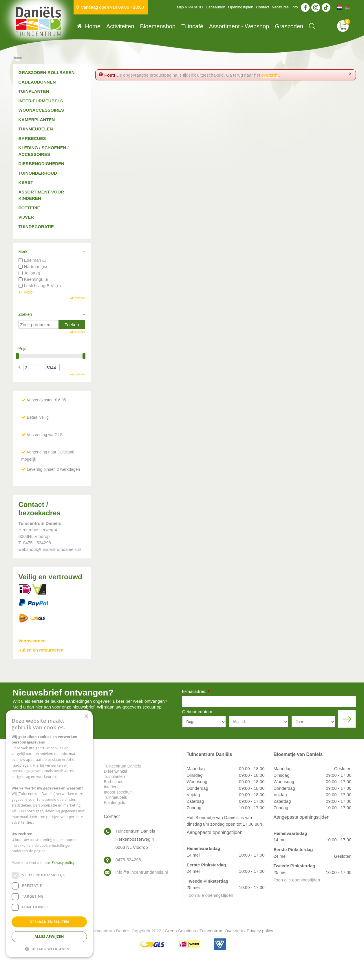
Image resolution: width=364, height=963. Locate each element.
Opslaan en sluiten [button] (49, 921)
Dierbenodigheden (41, 163)
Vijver (26, 217)
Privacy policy (260, 930)
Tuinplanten (34, 91)
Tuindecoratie (36, 226)
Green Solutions (180, 930)
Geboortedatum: (197, 711)
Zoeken (25, 314)
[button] (49, 948)
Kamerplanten (37, 119)
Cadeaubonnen (37, 82)
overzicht (270, 75)
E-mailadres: (196, 692)
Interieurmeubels (41, 100)
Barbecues (32, 138)
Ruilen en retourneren (41, 649)
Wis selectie (77, 298)
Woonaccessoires (41, 110)
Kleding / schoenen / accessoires (44, 151)
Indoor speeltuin (118, 792)
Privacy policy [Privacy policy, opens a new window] (63, 862)
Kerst (26, 182)
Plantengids (114, 802)
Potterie (29, 207)
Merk (23, 251)
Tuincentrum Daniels (122, 766)
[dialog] (49, 833)
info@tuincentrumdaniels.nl (142, 872)
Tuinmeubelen (36, 128)
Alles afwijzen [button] (49, 936)
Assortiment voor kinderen (41, 195)
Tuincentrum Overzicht (221, 930)
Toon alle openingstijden (210, 895)
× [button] (86, 716)
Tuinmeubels (115, 797)
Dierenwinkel (115, 771)
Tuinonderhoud (38, 173)
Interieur (111, 787)
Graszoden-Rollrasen (47, 72)
